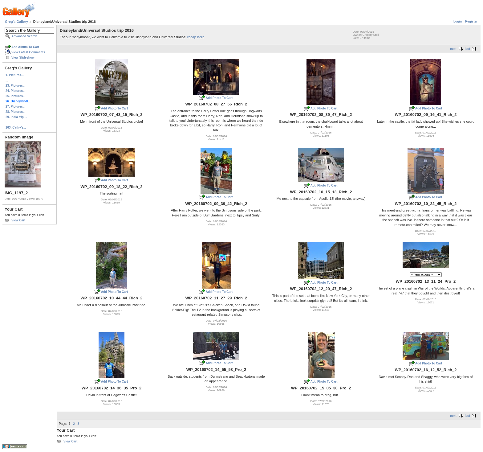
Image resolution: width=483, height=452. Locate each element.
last (467, 49)
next (453, 49)
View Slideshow (22, 57)
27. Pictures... (15, 106)
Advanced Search (24, 36)
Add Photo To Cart (114, 108)
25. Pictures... (15, 96)
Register (471, 21)
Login (457, 21)
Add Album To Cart (25, 47)
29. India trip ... (16, 117)
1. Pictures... (15, 75)
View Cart (18, 220)
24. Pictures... (15, 90)
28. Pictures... (15, 111)
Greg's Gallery (16, 21)
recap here (196, 37)
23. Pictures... (15, 85)
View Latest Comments (28, 52)
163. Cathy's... (16, 127)
